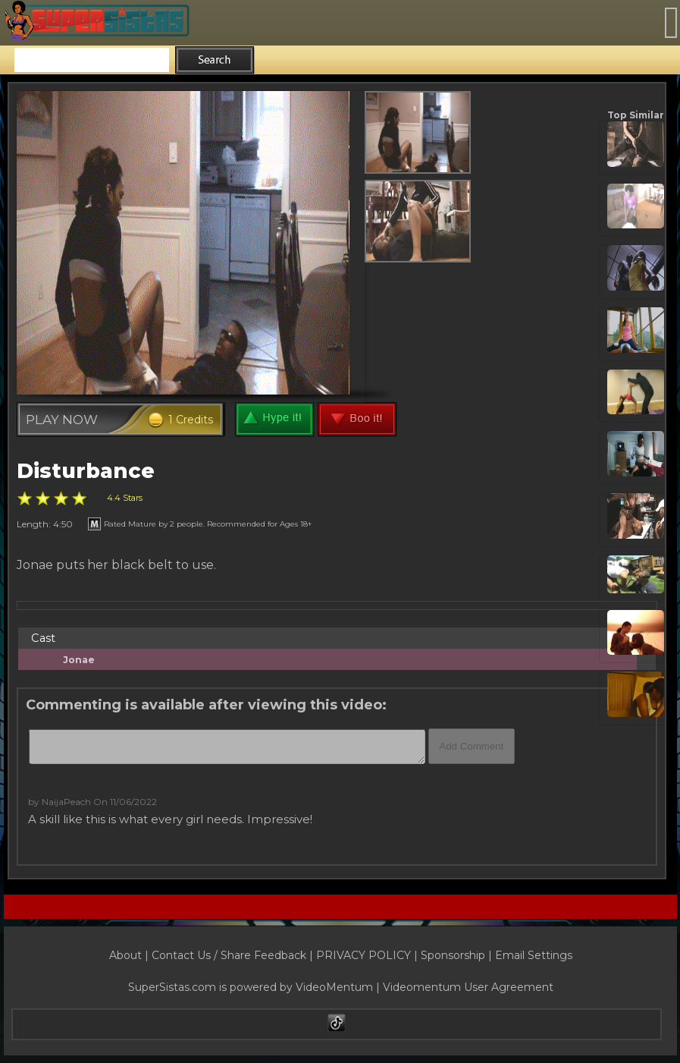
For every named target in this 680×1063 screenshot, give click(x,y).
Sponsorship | (458, 955)
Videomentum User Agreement (468, 987)
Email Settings (533, 955)
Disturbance (86, 470)
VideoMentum (334, 987)
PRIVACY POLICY (363, 955)
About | (130, 955)
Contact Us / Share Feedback (229, 955)
